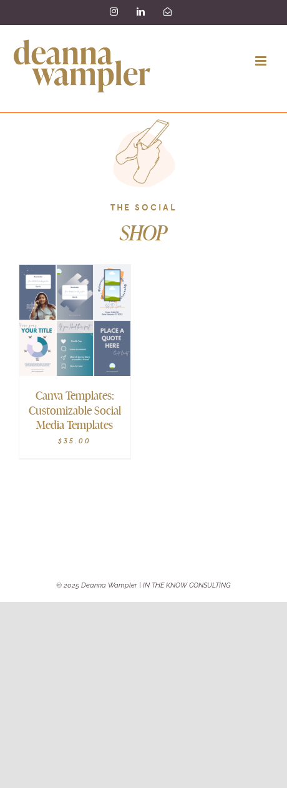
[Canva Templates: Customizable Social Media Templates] (74, 273)
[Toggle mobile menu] (261, 60)
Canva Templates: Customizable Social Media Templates (75, 410)
